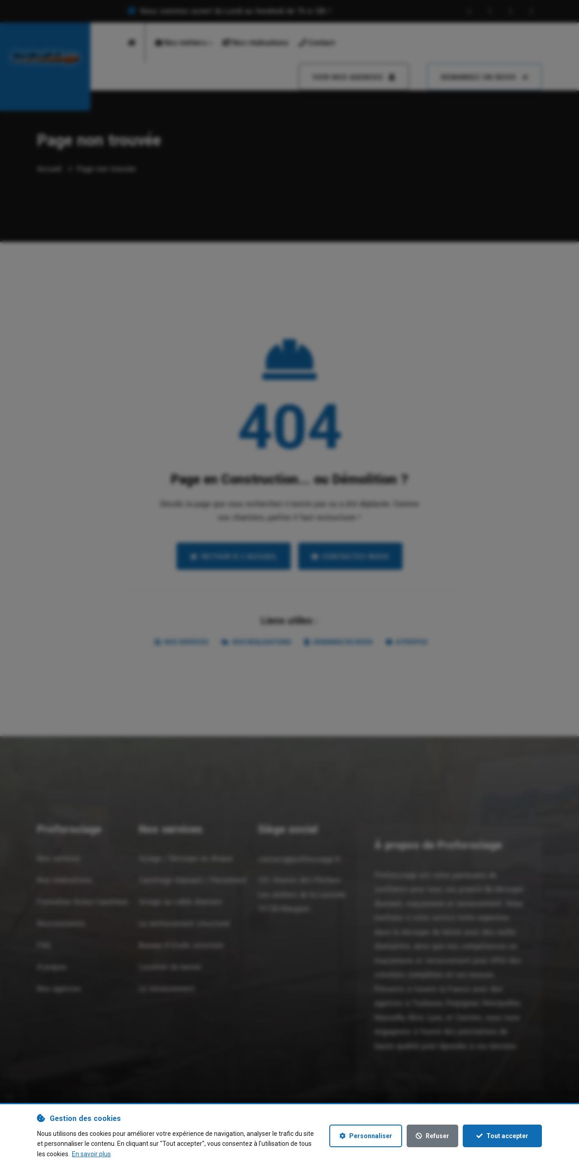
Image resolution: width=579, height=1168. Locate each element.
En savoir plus (91, 1154)
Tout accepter (502, 1136)
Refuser (432, 1136)
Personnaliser (365, 1136)
